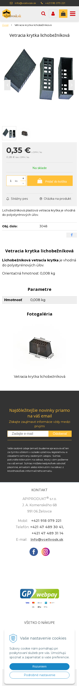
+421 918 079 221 (55, 3)
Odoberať (60, 433)
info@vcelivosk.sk (25, 3)
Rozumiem (39, 666)
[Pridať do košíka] (50, 180)
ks (16, 180)
